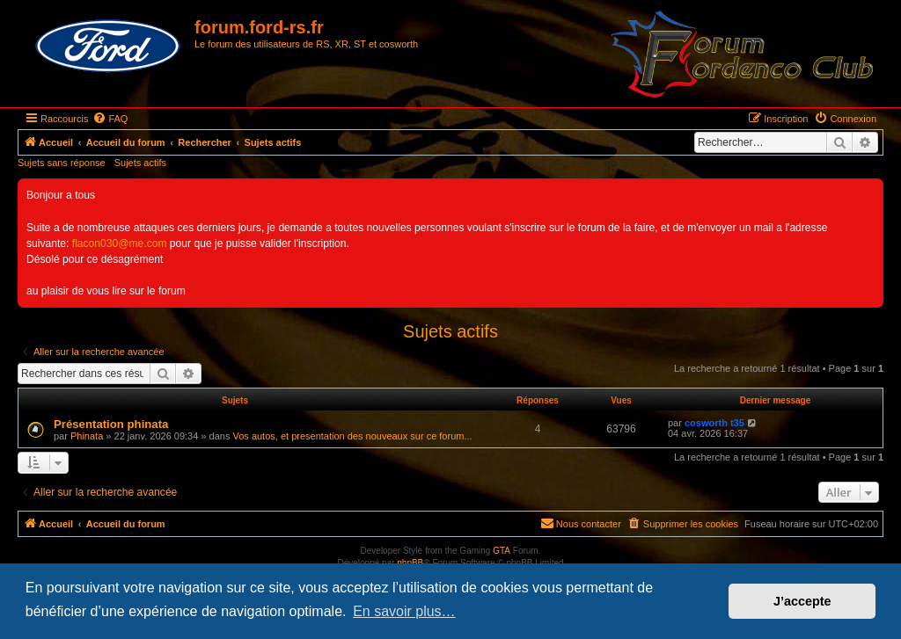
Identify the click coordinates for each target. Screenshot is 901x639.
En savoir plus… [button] (404, 611)
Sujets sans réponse (62, 162)
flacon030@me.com (119, 243)
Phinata (86, 436)
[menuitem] (110, 118)
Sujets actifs (140, 162)
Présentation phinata (111, 424)
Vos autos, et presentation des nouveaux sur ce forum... (352, 436)
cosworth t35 (714, 423)
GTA (501, 550)
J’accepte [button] (802, 601)
